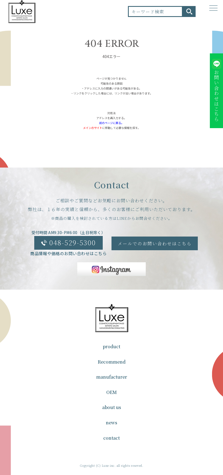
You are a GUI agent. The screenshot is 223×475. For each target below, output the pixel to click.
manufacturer (111, 377)
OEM (111, 392)
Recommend (111, 362)
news (111, 422)
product (111, 346)
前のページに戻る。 (111, 123)
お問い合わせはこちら (216, 96)
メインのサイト (92, 128)
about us (111, 407)
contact (111, 438)
